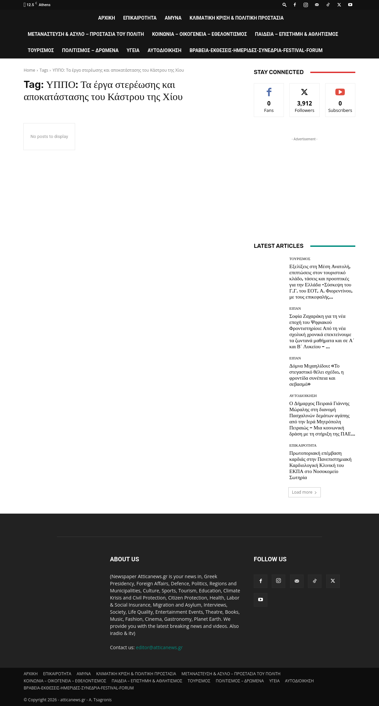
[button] (285, 4)
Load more (304, 492)
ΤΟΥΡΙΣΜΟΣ (41, 50)
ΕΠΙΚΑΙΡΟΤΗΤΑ (140, 18)
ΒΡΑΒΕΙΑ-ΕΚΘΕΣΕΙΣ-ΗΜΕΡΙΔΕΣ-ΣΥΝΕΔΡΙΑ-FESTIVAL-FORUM (256, 50)
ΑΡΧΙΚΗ (106, 18)
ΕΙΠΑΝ (295, 308)
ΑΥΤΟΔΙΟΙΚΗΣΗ (164, 50)
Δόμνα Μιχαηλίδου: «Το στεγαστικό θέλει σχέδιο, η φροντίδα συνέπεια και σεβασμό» (316, 375)
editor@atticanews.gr (159, 647)
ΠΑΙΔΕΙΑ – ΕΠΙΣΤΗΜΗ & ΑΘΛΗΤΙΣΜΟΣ (296, 34)
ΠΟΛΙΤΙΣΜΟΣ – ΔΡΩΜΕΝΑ (90, 50)
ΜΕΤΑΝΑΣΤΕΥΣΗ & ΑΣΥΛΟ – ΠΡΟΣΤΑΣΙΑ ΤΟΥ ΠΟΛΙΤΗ (86, 34)
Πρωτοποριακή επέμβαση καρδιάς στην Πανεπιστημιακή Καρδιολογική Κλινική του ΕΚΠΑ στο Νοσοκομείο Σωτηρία (320, 465)
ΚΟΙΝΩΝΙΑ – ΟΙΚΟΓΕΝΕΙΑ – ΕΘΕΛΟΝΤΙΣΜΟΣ (199, 34)
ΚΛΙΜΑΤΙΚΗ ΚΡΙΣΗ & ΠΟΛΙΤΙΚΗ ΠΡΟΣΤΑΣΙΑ (237, 18)
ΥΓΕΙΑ (133, 50)
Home (29, 70)
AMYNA (173, 18)
